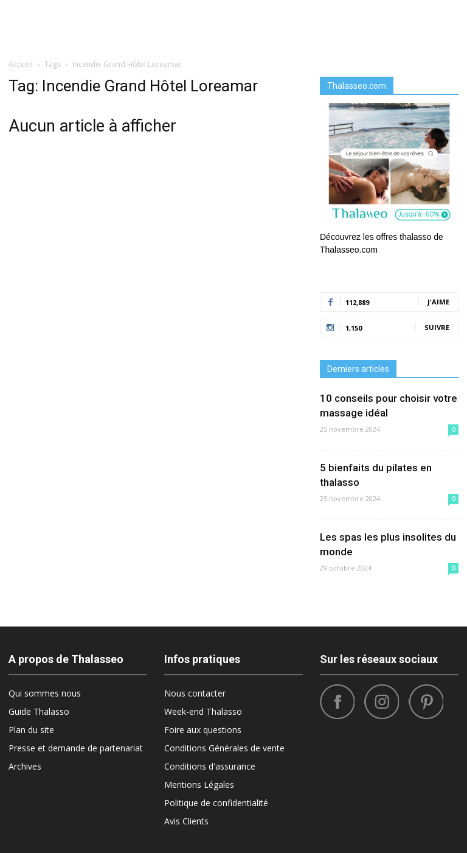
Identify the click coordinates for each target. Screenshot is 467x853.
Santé (412, 24)
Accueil (21, 64)
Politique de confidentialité (216, 803)
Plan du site (31, 729)
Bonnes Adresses (242, 24)
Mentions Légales (199, 784)
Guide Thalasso (39, 711)
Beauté (124, 24)
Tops (382, 24)
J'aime (438, 301)
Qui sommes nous (45, 693)
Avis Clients (186, 821)
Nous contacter (195, 693)
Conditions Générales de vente (224, 748)
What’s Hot (307, 24)
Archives (25, 766)
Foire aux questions (202, 729)
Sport (351, 24)
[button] (443, 24)
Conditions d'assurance (209, 766)
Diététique (80, 24)
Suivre (436, 327)
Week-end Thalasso (203, 711)
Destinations (173, 24)
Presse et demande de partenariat (76, 748)
